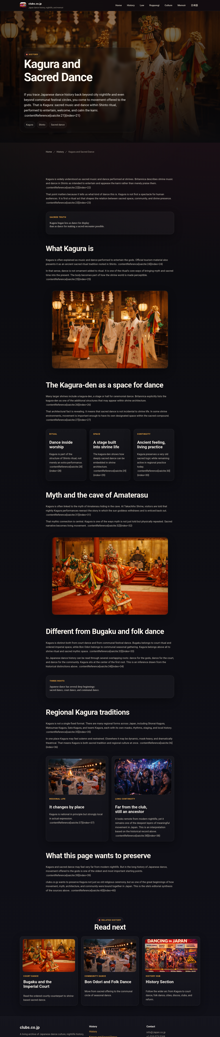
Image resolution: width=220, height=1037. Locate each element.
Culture (168, 5)
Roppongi (154, 5)
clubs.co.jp (35, 3)
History (131, 5)
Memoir (182, 5)
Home (119, 5)
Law (142, 5)
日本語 (194, 5)
